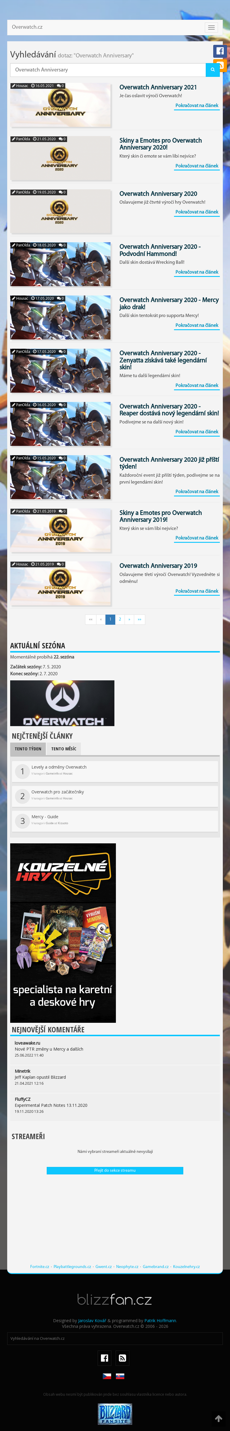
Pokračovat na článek (196, 105)
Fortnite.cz (39, 1267)
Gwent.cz (104, 1267)
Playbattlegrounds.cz (72, 1267)
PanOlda (21, 139)
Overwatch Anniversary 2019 (158, 566)
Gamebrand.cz (156, 1267)
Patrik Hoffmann (160, 1320)
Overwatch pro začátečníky (49, 796)
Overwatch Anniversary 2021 (158, 88)
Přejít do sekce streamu (115, 1170)
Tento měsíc (63, 749)
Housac (20, 86)
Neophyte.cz (127, 1267)
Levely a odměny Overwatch (51, 771)
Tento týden (28, 749)
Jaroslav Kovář (92, 1320)
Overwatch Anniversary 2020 (158, 194)
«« (91, 619)
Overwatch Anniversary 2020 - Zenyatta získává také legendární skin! (163, 360)
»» (139, 619)
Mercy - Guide (41, 821)
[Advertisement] (115, 1222)
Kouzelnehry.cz (186, 1267)
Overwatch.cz (27, 27)
